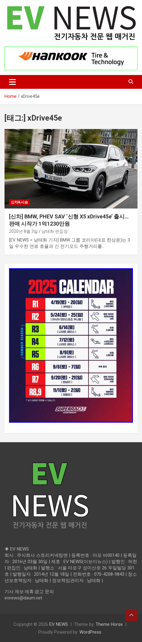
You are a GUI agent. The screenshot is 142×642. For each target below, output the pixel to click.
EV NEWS (58, 624)
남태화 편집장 (55, 231)
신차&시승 (19, 202)
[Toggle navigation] (12, 82)
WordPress (90, 632)
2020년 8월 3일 (23, 231)
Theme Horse (109, 624)
